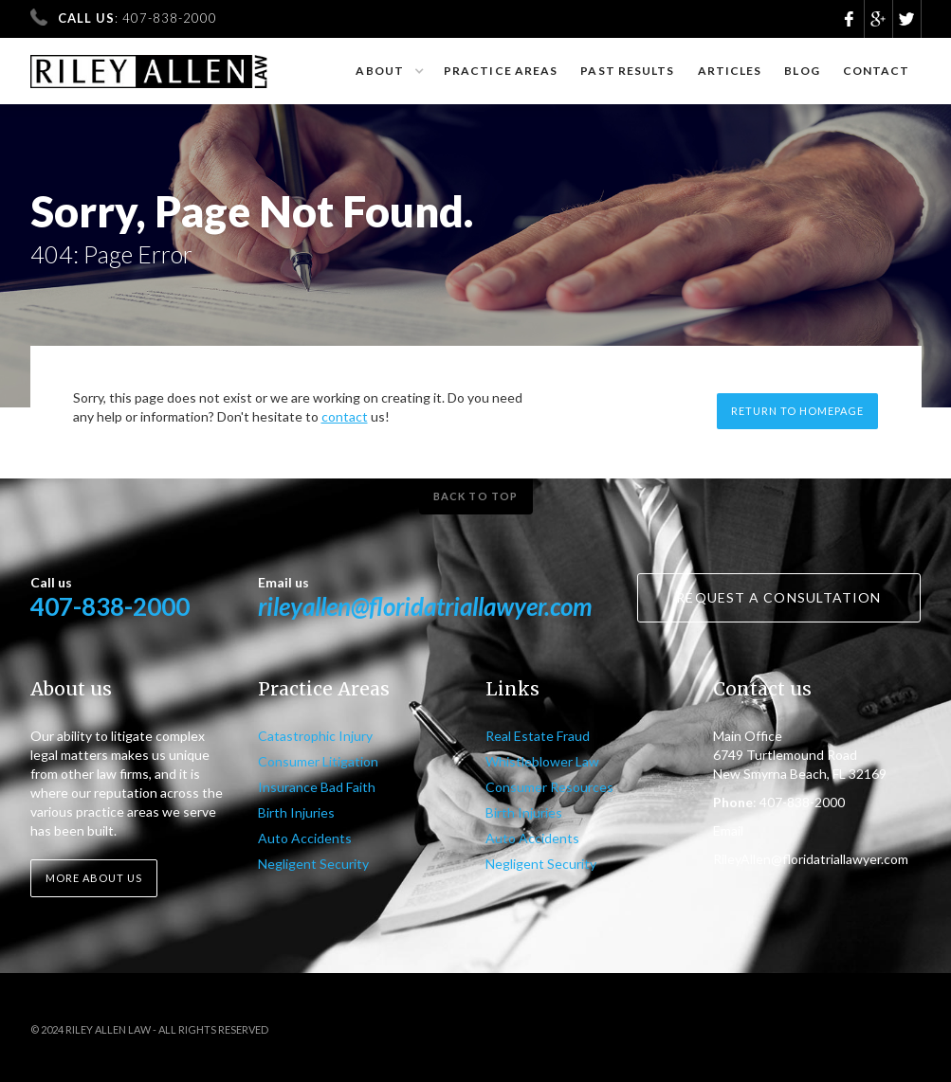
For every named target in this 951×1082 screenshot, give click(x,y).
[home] (149, 63)
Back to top (475, 496)
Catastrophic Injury (315, 736)
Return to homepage (797, 411)
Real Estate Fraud (537, 736)
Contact (876, 70)
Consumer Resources (549, 787)
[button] (388, 71)
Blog (801, 70)
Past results (627, 70)
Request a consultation (778, 597)
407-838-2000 (110, 606)
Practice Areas (501, 70)
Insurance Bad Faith (316, 787)
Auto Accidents (305, 838)
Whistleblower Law (542, 761)
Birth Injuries (296, 812)
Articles (730, 70)
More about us (94, 878)
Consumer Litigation (318, 761)
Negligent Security (313, 864)
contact (344, 416)
